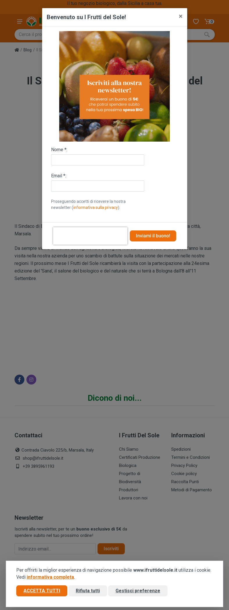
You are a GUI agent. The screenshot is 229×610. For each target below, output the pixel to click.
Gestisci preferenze (138, 590)
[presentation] (90, 236)
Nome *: (59, 149)
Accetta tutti (42, 590)
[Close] (180, 16)
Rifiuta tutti (88, 590)
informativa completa (50, 577)
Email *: (58, 175)
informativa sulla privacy (95, 207)
